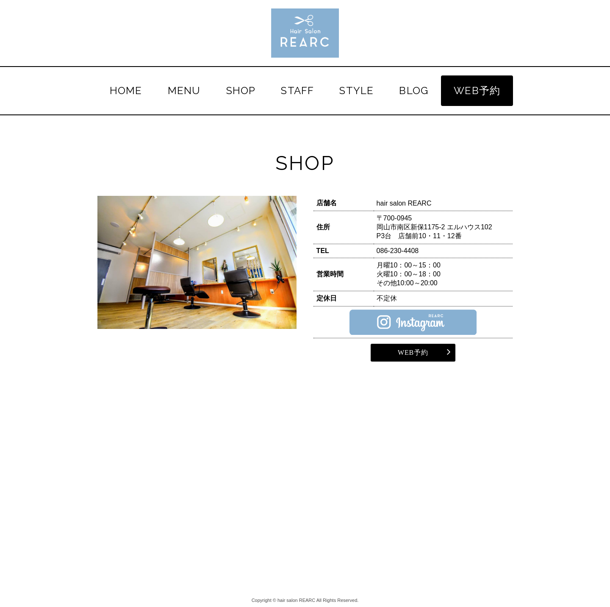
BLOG (413, 90)
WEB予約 (477, 90)
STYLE (356, 90)
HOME (126, 90)
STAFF (297, 90)
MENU (184, 90)
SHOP (241, 90)
